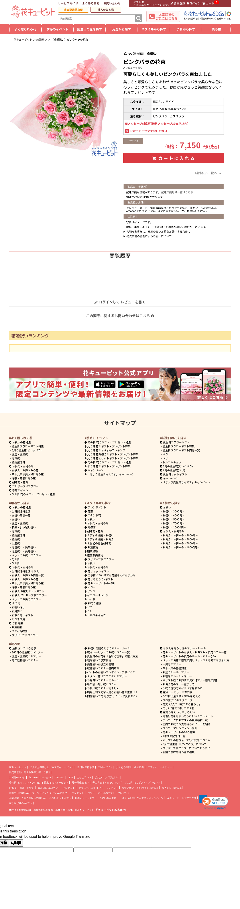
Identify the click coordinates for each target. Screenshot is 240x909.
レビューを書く (132, 67)
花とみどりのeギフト (99, 579)
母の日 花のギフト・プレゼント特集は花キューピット (38, 782)
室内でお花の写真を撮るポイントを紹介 (186, 724)
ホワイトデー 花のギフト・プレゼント (109, 793)
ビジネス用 (18, 619)
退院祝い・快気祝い (24, 547)
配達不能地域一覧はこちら (177, 192)
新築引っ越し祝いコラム (101, 684)
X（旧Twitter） (17, 777)
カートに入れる (173, 158)
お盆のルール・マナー (176, 672)
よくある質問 (90, 3)
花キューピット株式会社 (110, 810)
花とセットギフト (97, 571)
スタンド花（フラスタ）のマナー (107, 676)
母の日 (16, 559)
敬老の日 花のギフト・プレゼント (56, 787)
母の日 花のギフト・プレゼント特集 (108, 466)
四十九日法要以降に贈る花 (28, 474)
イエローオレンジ (97, 595)
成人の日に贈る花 (171, 787)
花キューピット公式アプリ (181, 798)
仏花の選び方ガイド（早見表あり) (183, 688)
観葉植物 (17, 627)
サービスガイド (68, 3)
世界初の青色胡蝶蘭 (99, 543)
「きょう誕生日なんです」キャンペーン (111, 474)
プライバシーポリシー (160, 767)
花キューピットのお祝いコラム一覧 (108, 652)
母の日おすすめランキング (107, 782)
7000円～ (174, 523)
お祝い (16, 519)
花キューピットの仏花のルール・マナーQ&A (189, 656)
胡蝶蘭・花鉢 (18, 482)
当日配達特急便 (73, 9)
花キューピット (17, 767)
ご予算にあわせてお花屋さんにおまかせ (110, 575)
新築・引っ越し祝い (24, 527)
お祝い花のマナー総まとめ (103, 688)
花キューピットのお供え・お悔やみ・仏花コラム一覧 (194, 652)
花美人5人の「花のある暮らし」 (182, 704)
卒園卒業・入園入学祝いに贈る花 (27, 798)
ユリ (165, 458)
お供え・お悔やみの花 (25, 470)
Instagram (46, 777)
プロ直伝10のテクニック (177, 700)
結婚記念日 (18, 462)
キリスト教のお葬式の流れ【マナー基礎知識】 (190, 680)
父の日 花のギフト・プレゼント (142, 782)
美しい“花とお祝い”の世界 (179, 708)
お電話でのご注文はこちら (166, 16)
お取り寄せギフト (22, 615)
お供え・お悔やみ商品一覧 (28, 575)
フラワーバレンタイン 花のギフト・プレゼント (58, 793)
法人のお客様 (106, 9)
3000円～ (174, 511)
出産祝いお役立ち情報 (100, 664)
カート (208, 3)
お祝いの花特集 (21, 442)
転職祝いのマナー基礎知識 (103, 668)
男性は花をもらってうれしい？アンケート (188, 716)
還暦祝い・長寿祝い (24, 551)
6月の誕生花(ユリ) (172, 470)
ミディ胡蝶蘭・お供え (100, 539)
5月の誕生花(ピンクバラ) (26, 450)
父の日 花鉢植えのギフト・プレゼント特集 (112, 454)
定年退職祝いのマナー (25, 660)
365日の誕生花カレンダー (27, 652)
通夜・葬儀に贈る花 (24, 478)
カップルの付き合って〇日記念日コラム (186, 740)
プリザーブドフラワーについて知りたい (186, 748)
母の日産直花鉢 (80, 782)
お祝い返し (18, 607)
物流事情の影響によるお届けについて (149, 236)
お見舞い (17, 611)
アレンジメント (95, 507)
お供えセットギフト (86, 798)
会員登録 (178, 3)
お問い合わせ (112, 3)
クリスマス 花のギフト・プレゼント (98, 787)
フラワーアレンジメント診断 (180, 728)
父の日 (16, 563)
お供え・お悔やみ (22, 466)
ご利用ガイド (105, 767)
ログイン (194, 3)
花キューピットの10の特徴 (179, 732)
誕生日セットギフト (173, 474)
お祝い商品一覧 (21, 515)
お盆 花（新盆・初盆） (21, 787)
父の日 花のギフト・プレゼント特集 (33, 494)
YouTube (59, 777)
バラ (165, 454)
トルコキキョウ (172, 462)
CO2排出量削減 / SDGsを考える (182, 696)
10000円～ (174, 527)
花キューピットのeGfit (100, 583)
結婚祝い (17, 539)
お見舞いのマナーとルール (103, 680)
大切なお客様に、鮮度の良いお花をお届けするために (158, 231)
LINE (70, 777)
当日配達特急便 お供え (25, 571)
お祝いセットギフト (60, 798)
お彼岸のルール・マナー (177, 676)
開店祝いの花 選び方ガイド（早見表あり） (112, 696)
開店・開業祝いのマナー (26, 656)
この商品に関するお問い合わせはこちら (120, 315)
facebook (33, 777)
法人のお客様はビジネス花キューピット (52, 767)
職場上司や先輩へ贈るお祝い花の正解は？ (112, 692)
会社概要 (139, 767)
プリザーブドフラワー (24, 486)
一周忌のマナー (172, 664)
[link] (214, 802)
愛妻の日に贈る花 (19, 793)
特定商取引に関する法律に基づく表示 (30, 772)
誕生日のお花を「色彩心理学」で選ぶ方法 (112, 656)
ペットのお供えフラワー (26, 599)
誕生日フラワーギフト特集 (28, 446)
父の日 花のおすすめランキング (106, 450)
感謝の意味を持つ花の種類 (179, 752)
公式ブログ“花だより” (107, 777)
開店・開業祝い (21, 454)
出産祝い (17, 543)
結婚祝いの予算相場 (99, 660)
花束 (89, 511)
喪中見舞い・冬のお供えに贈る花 (140, 787)
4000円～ (174, 515)
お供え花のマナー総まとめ (179, 684)
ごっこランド (84, 777)
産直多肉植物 (95, 555)
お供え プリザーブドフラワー (29, 595)
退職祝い (17, 458)
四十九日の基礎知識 (175, 668)
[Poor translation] (16, 843)
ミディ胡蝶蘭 (20, 631)
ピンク (91, 591)
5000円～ (174, 519)
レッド (91, 599)
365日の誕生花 (108, 798)
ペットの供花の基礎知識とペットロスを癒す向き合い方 (196, 660)
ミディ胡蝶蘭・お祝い (100, 535)
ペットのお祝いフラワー (26, 555)
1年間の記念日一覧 (174, 736)
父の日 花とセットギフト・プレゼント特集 (112, 458)
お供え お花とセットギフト (28, 591)
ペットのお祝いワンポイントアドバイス (111, 672)
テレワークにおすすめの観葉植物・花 (185, 720)
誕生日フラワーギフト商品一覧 (181, 450)
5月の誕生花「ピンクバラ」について (185, 744)
